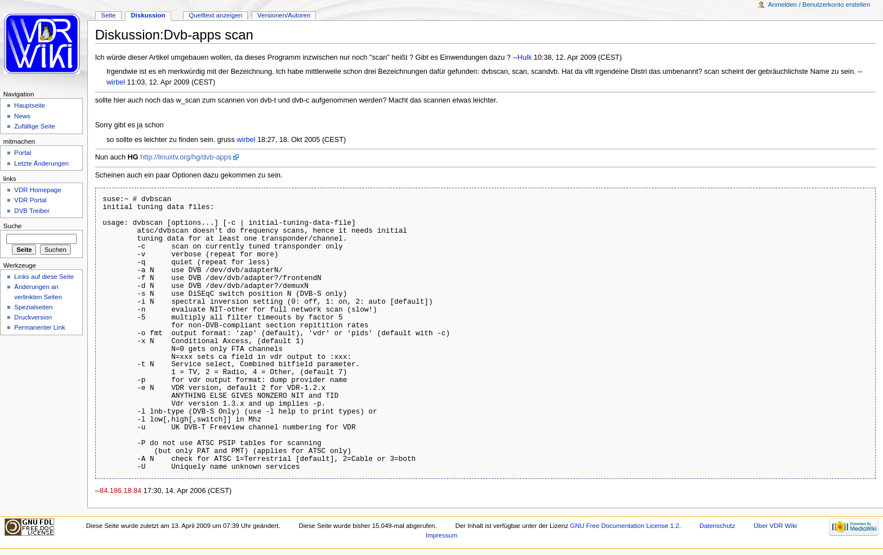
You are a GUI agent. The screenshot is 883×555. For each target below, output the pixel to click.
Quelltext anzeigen (215, 15)
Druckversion (33, 317)
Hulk (525, 57)
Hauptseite (29, 105)
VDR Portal (30, 200)
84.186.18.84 (120, 491)
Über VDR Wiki (775, 525)
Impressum (442, 535)
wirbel (115, 82)
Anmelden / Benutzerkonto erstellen (819, 4)
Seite (108, 15)
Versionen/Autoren (283, 15)
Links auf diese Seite (44, 276)
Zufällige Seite (34, 126)
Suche (12, 226)
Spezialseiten (33, 307)
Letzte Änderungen (41, 163)
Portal (22, 152)
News (22, 116)
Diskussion (148, 15)
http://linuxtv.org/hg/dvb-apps (185, 157)
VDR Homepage (37, 190)
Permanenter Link (39, 327)
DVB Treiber (31, 210)
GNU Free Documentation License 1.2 (624, 525)
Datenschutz (717, 525)
